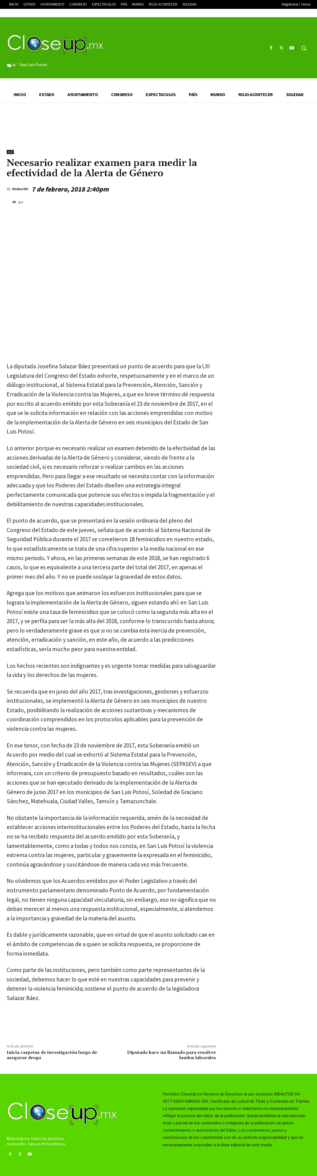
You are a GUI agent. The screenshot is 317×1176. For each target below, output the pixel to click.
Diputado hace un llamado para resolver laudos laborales (171, 1055)
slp (10, 152)
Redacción (20, 189)
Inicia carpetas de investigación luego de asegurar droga (52, 1055)
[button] (303, 48)
